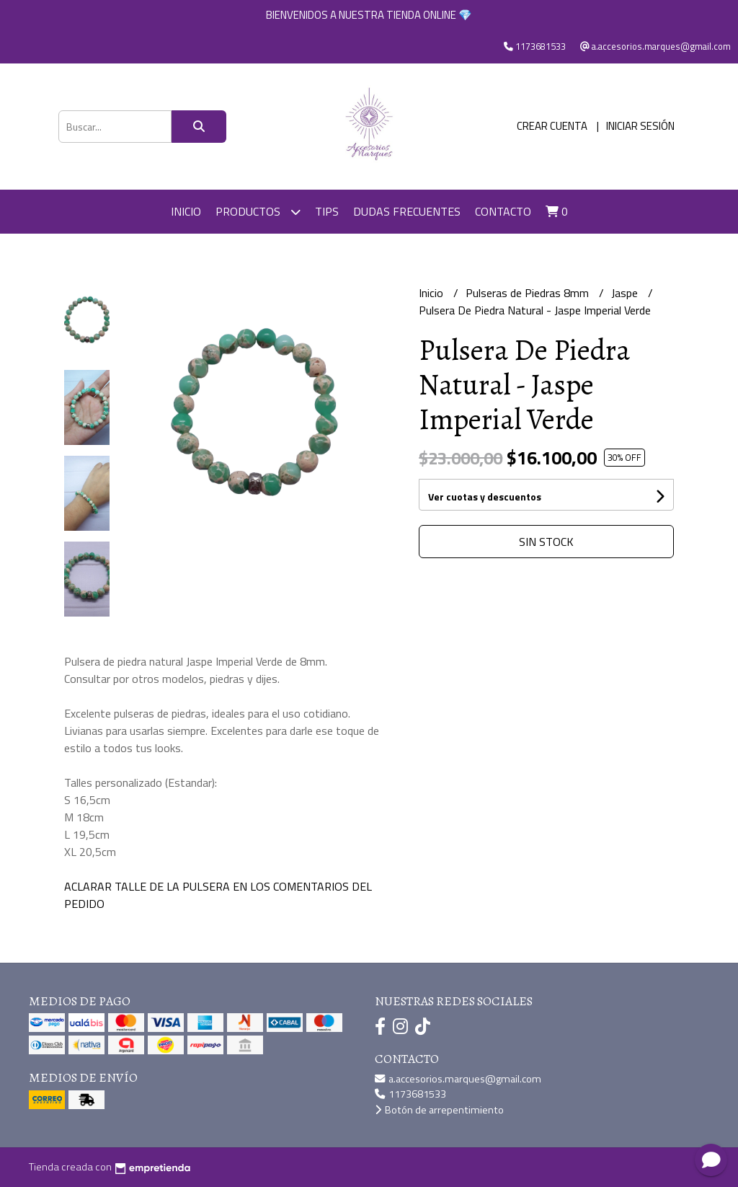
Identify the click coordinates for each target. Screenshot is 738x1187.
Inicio (186, 211)
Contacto (503, 211)
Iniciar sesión (640, 126)
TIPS (327, 211)
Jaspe (626, 292)
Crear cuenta (552, 126)
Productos (258, 212)
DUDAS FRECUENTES (407, 211)
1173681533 (410, 1094)
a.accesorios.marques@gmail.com (458, 1079)
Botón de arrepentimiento (439, 1110)
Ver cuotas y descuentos (484, 496)
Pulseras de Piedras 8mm (529, 292)
